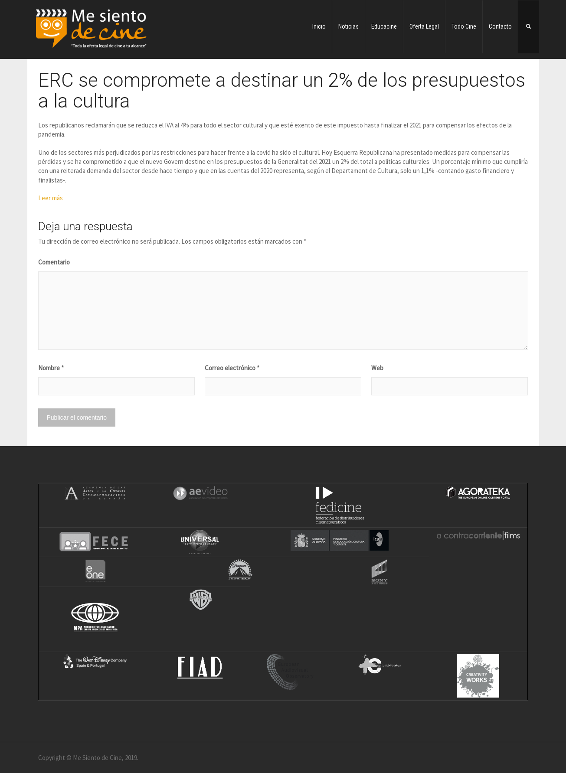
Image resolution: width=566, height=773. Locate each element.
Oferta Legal (424, 26)
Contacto (500, 26)
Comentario (54, 262)
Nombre (51, 368)
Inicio (319, 26)
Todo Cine (463, 26)
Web (377, 368)
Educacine (384, 26)
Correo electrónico (232, 368)
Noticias (348, 26)
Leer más (50, 198)
